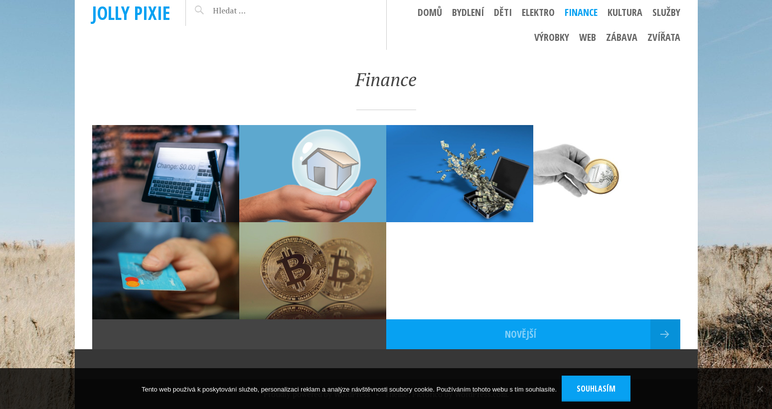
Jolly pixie (131, 12)
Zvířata (663, 37)
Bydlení (468, 12)
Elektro (538, 12)
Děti (503, 12)
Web (587, 37)
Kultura (625, 12)
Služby (666, 12)
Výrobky (551, 37)
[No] (760, 389)
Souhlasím (596, 388)
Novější (520, 334)
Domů (430, 12)
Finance (581, 12)
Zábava (621, 37)
